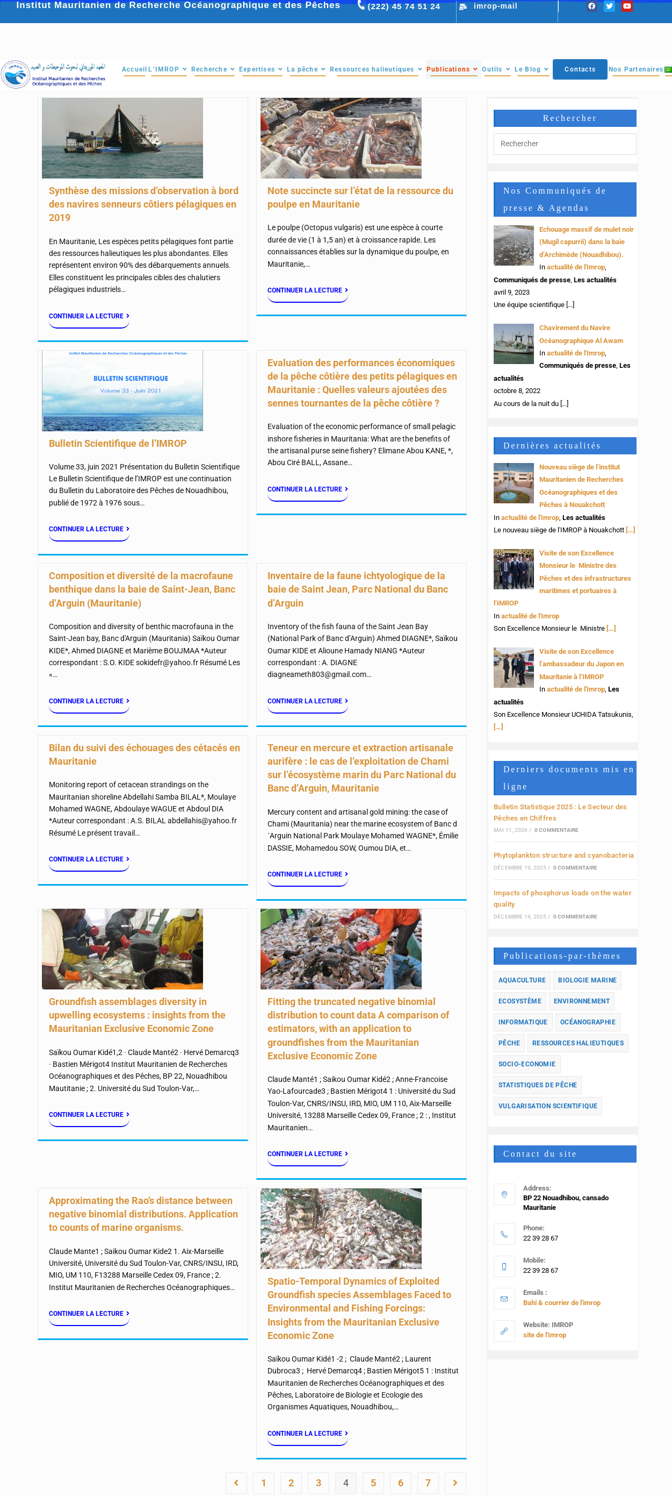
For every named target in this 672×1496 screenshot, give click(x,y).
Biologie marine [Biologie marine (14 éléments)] (587, 980)
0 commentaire (556, 830)
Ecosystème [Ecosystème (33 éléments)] (519, 1001)
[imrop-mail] (463, 7)
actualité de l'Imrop (576, 267)
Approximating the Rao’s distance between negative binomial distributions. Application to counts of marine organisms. (143, 1214)
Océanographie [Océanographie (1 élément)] (588, 1022)
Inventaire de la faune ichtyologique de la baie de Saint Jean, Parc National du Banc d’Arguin (358, 589)
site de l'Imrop (544, 1335)
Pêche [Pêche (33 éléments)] (509, 1043)
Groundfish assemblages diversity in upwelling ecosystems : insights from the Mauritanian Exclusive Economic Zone (137, 1015)
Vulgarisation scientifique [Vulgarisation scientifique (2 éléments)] (547, 1106)
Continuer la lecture (89, 316)
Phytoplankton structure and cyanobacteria (564, 855)
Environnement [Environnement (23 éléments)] (582, 1001)
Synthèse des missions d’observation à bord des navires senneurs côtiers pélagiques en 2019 (144, 204)
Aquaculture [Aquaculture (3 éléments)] (522, 980)
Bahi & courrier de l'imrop (562, 1303)
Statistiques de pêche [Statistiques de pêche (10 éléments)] (537, 1085)
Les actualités (595, 280)
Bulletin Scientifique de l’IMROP (118, 443)
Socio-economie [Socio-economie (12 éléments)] (527, 1064)
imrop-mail (496, 6)
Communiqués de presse (532, 280)
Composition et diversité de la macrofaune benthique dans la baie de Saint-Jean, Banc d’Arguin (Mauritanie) (142, 589)
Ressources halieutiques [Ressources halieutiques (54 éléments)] (578, 1043)
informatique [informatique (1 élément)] (523, 1022)
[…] (629, 530)
